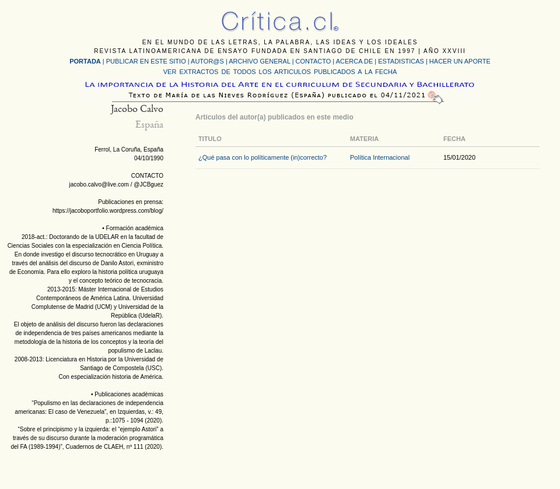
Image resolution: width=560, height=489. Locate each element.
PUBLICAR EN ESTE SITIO (146, 61)
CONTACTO (313, 61)
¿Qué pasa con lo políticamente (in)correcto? (262, 157)
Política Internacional (380, 157)
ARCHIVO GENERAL (259, 61)
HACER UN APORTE (460, 61)
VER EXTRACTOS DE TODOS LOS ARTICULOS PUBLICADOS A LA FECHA (280, 71)
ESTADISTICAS (401, 61)
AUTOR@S (208, 61)
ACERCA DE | (357, 61)
